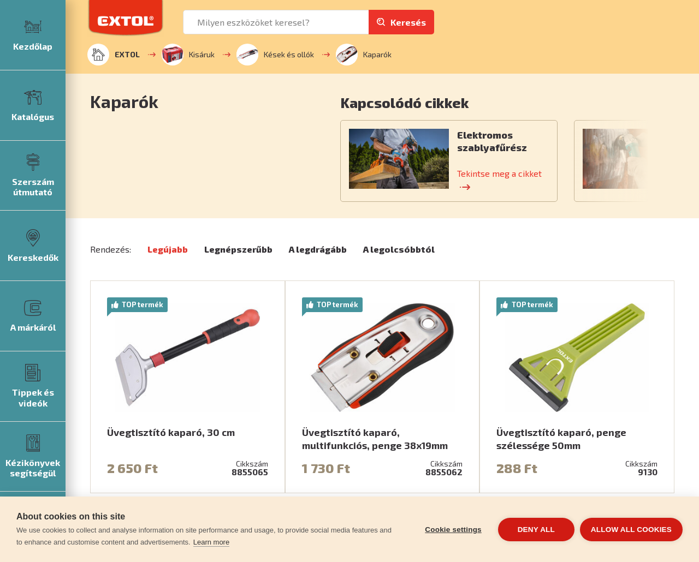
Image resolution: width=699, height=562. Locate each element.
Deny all (536, 529)
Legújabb (167, 249)
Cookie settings (453, 529)
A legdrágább (318, 249)
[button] (522, 102)
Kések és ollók (275, 54)
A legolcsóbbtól (399, 249)
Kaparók (364, 54)
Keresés (408, 22)
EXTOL (113, 54)
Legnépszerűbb (238, 249)
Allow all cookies (631, 529)
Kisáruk (188, 54)
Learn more (211, 542)
